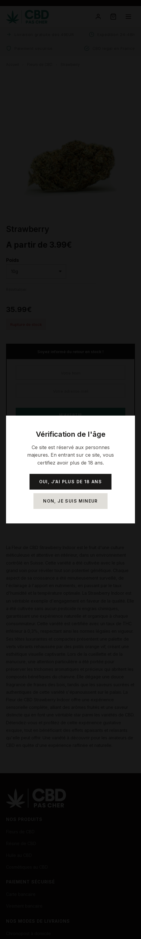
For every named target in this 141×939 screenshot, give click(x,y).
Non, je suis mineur (70, 500)
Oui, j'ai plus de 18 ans (70, 481)
